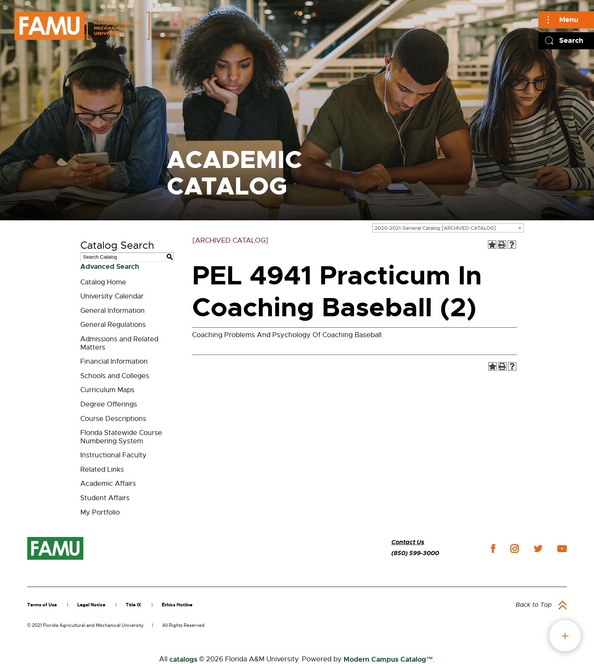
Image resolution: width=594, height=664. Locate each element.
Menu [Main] (568, 19)
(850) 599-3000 (415, 553)
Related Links (102, 469)
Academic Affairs (108, 483)
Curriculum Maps (107, 390)
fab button (565, 635)
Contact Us (407, 542)
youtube (562, 548)
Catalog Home (103, 282)
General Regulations (113, 324)
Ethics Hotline (177, 605)
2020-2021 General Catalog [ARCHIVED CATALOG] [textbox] (435, 228)
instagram (514, 549)
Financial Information (114, 361)
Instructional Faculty (113, 455)
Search (571, 40)
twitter (538, 548)
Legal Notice (91, 605)
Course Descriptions (113, 418)
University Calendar (112, 296)
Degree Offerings (108, 404)
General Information (112, 310)
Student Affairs (105, 498)
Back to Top (534, 605)
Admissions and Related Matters (119, 343)
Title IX (133, 605)
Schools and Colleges (114, 376)
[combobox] (448, 227)
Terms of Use (42, 605)
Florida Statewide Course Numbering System (121, 437)
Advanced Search (109, 266)
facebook (493, 548)
